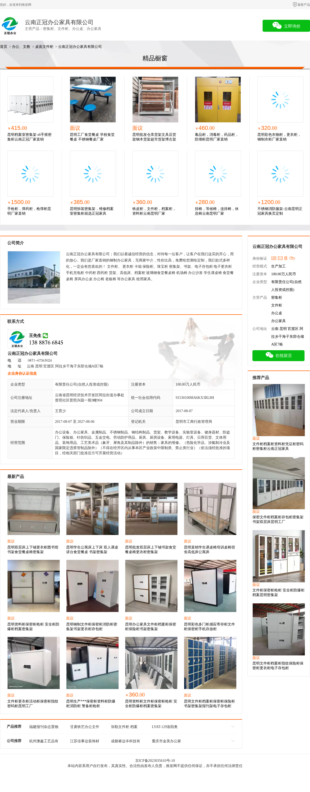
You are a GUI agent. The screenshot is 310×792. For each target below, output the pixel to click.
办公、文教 (21, 47)
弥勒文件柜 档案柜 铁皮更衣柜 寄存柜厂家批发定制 (125, 728)
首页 (3, 47)
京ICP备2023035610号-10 (155, 761)
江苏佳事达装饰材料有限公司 (84, 742)
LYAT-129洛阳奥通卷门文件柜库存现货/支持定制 (166, 728)
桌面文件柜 (44, 47)
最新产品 (303, 5)
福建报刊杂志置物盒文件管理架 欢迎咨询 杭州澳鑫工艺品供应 (43, 728)
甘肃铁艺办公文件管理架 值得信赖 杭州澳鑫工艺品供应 (84, 728)
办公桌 (276, 313)
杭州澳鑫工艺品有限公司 (43, 742)
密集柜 (276, 297)
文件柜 (276, 305)
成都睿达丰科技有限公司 (125, 742)
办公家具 (278, 321)
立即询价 (286, 25)
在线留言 (278, 355)
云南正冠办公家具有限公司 (59, 22)
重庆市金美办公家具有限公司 (166, 742)
